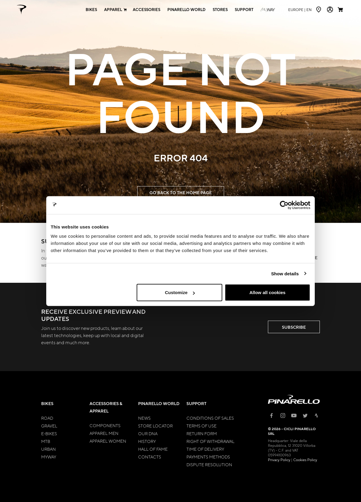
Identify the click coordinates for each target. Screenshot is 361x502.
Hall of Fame (153, 449)
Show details (285, 273)
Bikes (47, 403)
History (147, 441)
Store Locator (155, 425)
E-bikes (49, 433)
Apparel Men (104, 433)
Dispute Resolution (209, 464)
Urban (48, 449)
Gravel (49, 425)
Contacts (149, 456)
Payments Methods (208, 456)
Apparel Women (108, 441)
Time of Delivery (205, 449)
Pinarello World (159, 403)
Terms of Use (201, 425)
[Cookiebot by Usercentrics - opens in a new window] (284, 204)
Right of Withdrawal (210, 441)
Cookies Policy (305, 459)
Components (105, 425)
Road (47, 418)
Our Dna (148, 433)
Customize (180, 292)
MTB (45, 441)
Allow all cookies (267, 292)
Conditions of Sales (210, 418)
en (299, 9)
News (144, 418)
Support (196, 403)
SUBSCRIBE (294, 327)
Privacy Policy (279, 459)
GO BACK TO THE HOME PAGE (180, 192)
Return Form (201, 433)
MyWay (48, 456)
